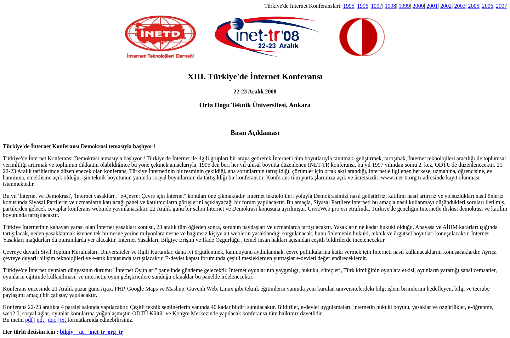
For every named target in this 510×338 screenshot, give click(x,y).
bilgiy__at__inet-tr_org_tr (91, 332)
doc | (54, 320)
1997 (376, 6)
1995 (349, 6)
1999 (404, 6)
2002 (446, 6)
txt (64, 320)
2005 (474, 6)
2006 (487, 6)
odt (41, 320)
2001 (432, 6)
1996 (362, 6)
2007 (501, 6)
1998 (390, 6)
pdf (29, 320)
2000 (418, 6)
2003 (459, 6)
